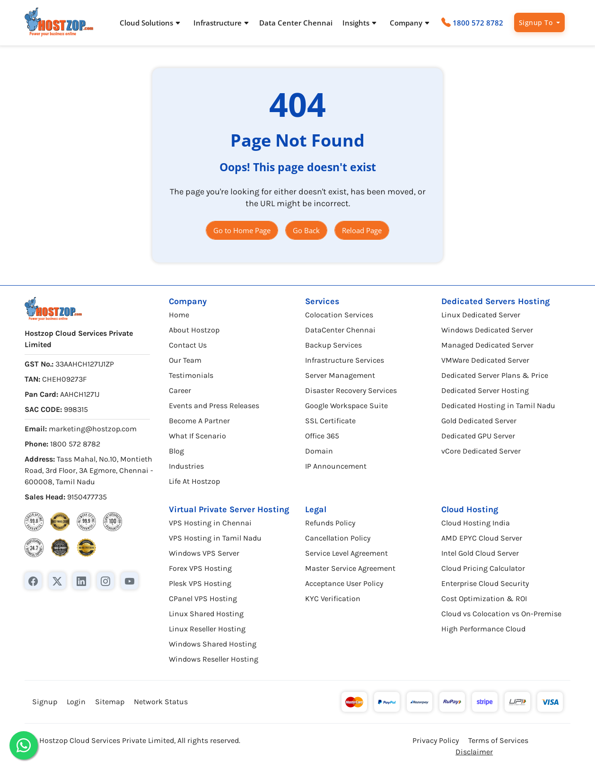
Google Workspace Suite (346, 405)
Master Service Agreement (350, 568)
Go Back (306, 230)
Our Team (185, 360)
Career (180, 390)
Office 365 (322, 435)
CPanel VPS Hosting (203, 598)
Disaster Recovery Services (351, 390)
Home (179, 314)
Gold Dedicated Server (478, 420)
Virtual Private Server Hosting (229, 509)
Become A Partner (199, 420)
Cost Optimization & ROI (484, 598)
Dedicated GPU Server (478, 435)
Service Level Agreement (346, 553)
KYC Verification (332, 598)
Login (76, 701)
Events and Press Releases (214, 405)
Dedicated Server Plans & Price (494, 375)
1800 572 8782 (478, 22)
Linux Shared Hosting (206, 613)
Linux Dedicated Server (480, 314)
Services (322, 301)
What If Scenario (197, 435)
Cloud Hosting (469, 509)
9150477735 (87, 496)
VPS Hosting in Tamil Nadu (215, 537)
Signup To (537, 22)
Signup (44, 701)
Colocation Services (339, 314)
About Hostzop (194, 329)
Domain (319, 450)
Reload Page (362, 230)
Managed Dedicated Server (487, 345)
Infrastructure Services (344, 360)
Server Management (340, 375)
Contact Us (188, 345)
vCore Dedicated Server (481, 450)
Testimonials (191, 375)
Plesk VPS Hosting (200, 583)
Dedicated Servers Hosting (495, 301)
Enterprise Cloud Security (485, 583)
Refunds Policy (330, 522)
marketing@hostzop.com (93, 428)
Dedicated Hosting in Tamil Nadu (498, 405)
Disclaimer (474, 751)
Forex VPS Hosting (200, 568)
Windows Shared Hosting (212, 643)
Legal (315, 509)
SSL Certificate (330, 420)
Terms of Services (498, 740)
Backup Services (333, 345)
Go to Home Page (242, 230)
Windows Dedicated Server (487, 329)
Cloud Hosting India (475, 522)
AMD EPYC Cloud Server (481, 537)
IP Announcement (336, 466)
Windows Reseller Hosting (213, 659)
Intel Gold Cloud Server (480, 553)
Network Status (161, 701)
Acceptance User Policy (344, 583)
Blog (176, 450)
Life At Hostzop (194, 481)
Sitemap (109, 701)
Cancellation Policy (337, 537)
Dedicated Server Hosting (485, 390)
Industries (186, 466)
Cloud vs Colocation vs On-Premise (501, 613)
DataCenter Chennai (340, 329)
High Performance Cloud (483, 628)
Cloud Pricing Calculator (483, 568)
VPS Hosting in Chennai (210, 522)
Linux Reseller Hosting (207, 628)
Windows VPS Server (204, 553)
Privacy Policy (435, 740)
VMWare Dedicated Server (485, 360)
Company (188, 301)
